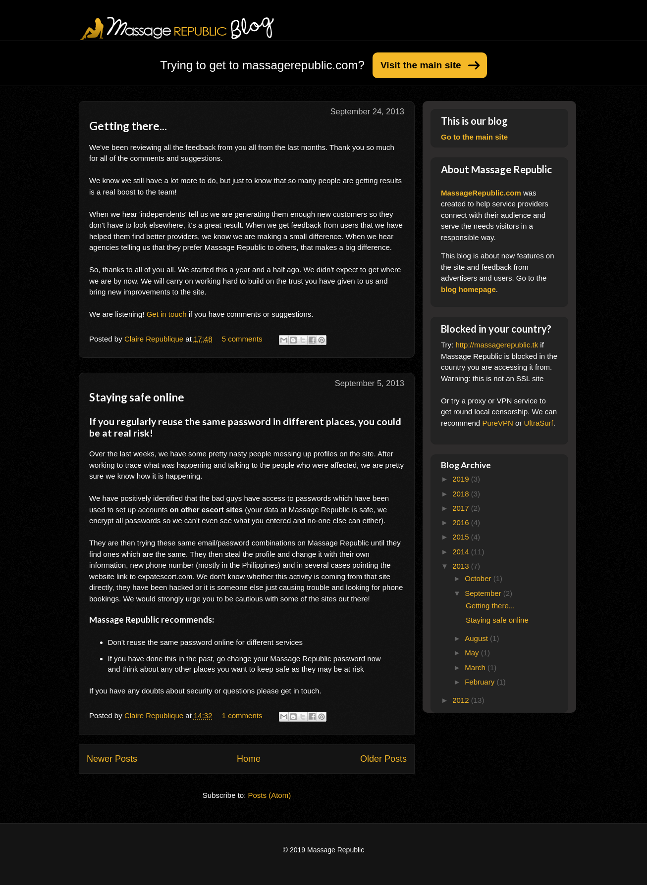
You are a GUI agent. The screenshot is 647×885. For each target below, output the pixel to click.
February (480, 682)
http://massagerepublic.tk (496, 345)
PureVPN (497, 423)
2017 (461, 508)
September (484, 593)
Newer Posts (112, 759)
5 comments (242, 339)
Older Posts (383, 759)
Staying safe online (136, 397)
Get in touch (167, 314)
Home (249, 759)
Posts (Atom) (269, 795)
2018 (461, 494)
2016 (461, 522)
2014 (461, 551)
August (477, 638)
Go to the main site (474, 137)
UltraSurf (538, 423)
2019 (461, 479)
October (479, 578)
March (476, 667)
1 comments (242, 715)
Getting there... (128, 126)
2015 (461, 537)
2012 (461, 700)
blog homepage (468, 289)
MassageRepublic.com (481, 193)
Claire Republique (154, 339)
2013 (461, 566)
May (473, 652)
